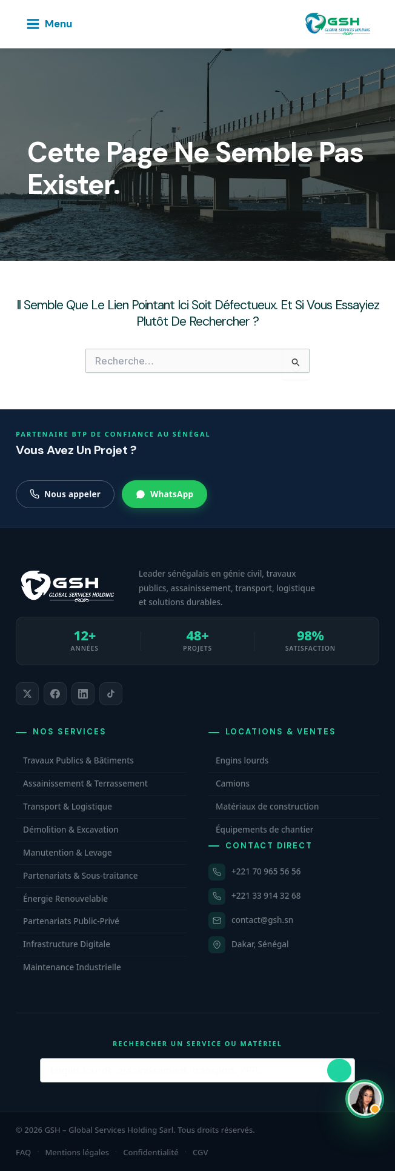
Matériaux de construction (267, 806)
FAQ (23, 1152)
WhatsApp (164, 494)
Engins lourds (242, 760)
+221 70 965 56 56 (265, 871)
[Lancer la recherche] (339, 1070)
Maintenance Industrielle (72, 967)
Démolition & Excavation (71, 829)
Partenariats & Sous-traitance (80, 875)
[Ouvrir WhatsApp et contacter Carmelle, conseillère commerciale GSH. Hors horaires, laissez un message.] (364, 1098)
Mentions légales (77, 1152)
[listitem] (27, 693)
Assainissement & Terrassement (85, 783)
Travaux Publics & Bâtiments (78, 760)
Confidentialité (151, 1152)
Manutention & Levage (67, 852)
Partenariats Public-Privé (71, 921)
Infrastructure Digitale (66, 944)
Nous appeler (65, 494)
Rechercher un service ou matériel (197, 1043)
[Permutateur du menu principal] (48, 24)
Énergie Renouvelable (65, 898)
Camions (233, 783)
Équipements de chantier (265, 829)
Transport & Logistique (67, 806)
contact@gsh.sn (262, 919)
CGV (200, 1152)
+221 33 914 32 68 (265, 895)
